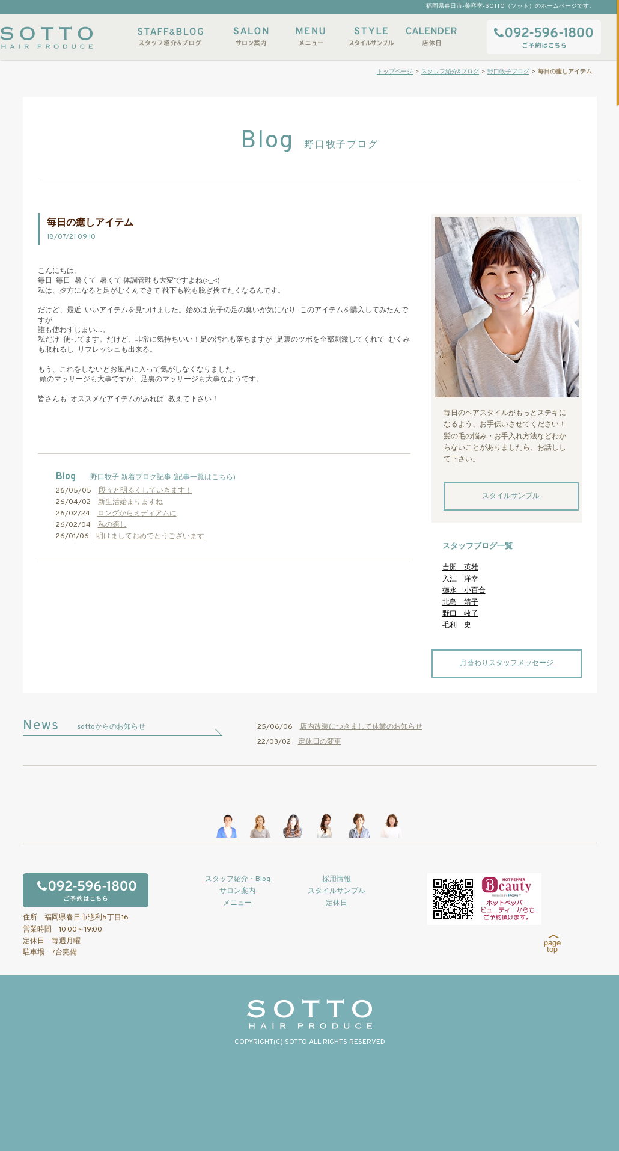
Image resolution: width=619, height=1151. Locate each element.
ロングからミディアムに (137, 513)
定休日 (336, 903)
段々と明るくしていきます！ (145, 491)
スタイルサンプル (371, 36)
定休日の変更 (319, 742)
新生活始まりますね (130, 502)
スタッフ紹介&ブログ (170, 36)
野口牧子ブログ (508, 72)
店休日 (431, 36)
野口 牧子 (460, 614)
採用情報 (336, 879)
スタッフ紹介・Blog (237, 879)
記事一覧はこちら (204, 477)
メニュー (311, 36)
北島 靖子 (460, 602)
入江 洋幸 (460, 579)
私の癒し (112, 525)
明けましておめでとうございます (150, 536)
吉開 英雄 (460, 567)
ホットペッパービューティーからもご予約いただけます (484, 899)
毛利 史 (456, 625)
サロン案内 (251, 36)
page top (552, 944)
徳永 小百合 (464, 590)
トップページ (395, 72)
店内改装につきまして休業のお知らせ (361, 727)
